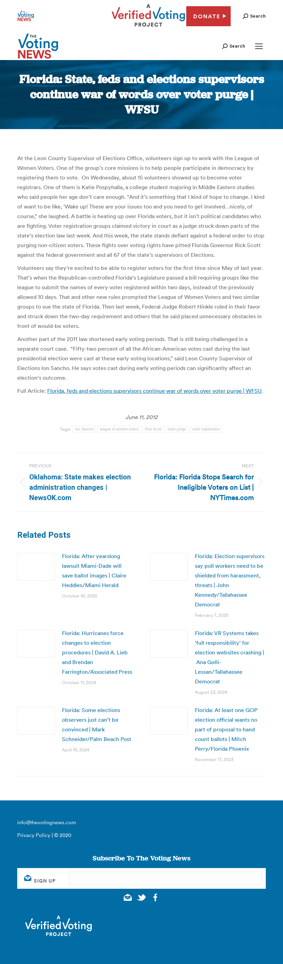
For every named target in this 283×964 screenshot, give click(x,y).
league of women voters (119, 429)
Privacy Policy (33, 835)
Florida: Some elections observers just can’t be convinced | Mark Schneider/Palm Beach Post (96, 724)
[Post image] (36, 567)
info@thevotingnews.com (46, 822)
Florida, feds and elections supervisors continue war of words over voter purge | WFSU (154, 390)
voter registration (206, 429)
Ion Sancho (84, 429)
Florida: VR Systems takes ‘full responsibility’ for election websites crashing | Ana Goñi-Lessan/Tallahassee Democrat (229, 657)
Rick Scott (153, 429)
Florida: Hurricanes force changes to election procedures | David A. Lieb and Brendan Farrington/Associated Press (97, 652)
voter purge (177, 429)
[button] (254, 16)
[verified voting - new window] (148, 27)
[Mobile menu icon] (259, 46)
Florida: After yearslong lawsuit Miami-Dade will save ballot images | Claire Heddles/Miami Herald (94, 570)
